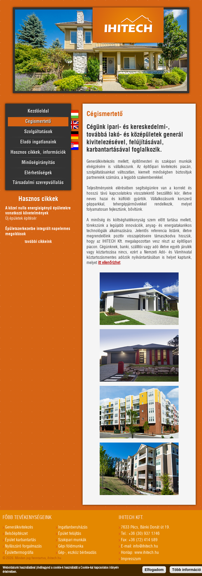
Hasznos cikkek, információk (38, 152)
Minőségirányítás (38, 162)
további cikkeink (38, 242)
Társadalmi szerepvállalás (38, 182)
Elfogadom (154, 570)
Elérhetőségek (38, 173)
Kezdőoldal (38, 111)
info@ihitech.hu (145, 546)
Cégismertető (38, 121)
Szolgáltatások (38, 131)
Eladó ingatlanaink (38, 142)
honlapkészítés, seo (196, 544)
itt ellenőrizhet (109, 263)
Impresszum (131, 559)
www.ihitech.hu (146, 553)
